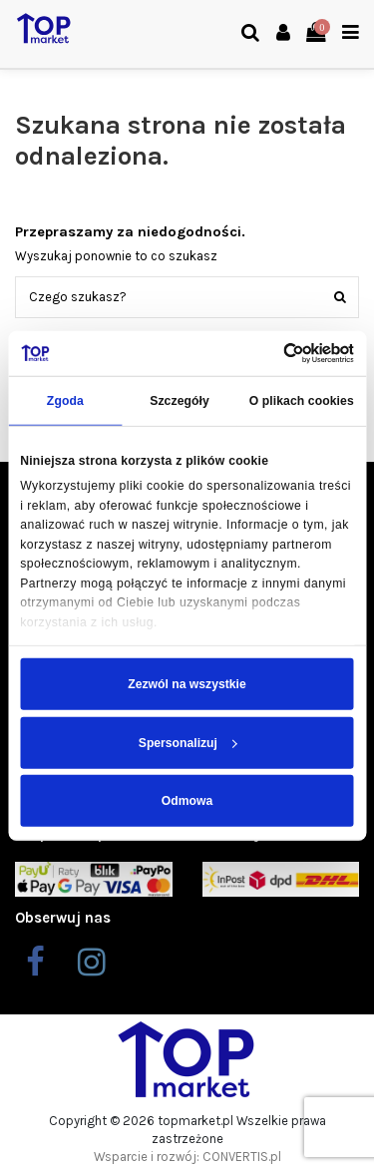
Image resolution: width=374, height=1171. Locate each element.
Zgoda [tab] (65, 401)
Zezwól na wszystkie (186, 684)
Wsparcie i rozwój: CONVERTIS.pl (187, 1156)
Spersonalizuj (188, 742)
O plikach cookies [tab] (301, 401)
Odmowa (187, 801)
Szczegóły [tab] (179, 401)
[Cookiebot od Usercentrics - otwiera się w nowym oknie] (269, 353)
